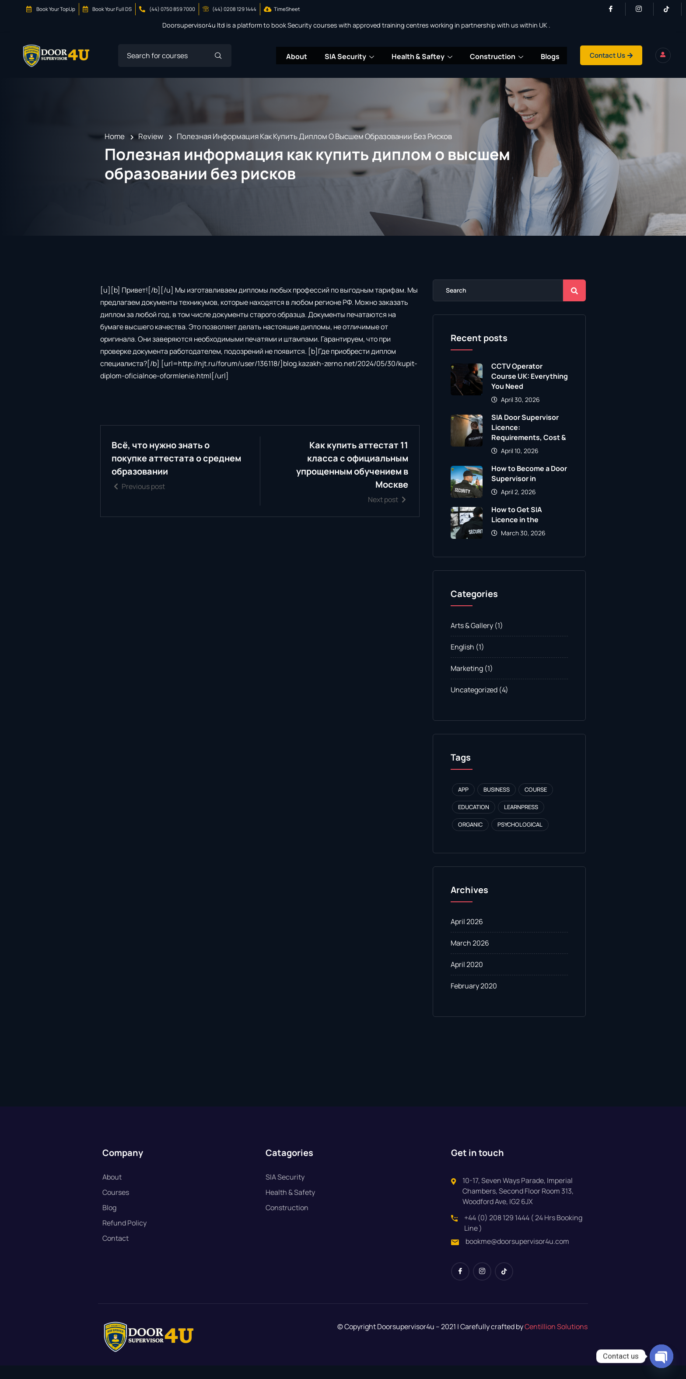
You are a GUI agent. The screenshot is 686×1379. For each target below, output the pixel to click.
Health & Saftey (446, 56)
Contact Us (639, 55)
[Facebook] (614, 9)
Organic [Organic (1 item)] (470, 838)
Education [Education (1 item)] (473, 820)
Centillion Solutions (556, 1340)
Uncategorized (474, 703)
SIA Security (373, 56)
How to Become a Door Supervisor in (529, 487)
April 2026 (467, 935)
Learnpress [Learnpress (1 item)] (521, 820)
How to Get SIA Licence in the (516, 528)
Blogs (576, 55)
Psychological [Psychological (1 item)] (519, 838)
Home (115, 150)
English (462, 660)
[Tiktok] (670, 9)
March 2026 (470, 956)
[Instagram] (642, 9)
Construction (522, 56)
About (319, 55)
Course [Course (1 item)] (536, 803)
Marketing (467, 682)
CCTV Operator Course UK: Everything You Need (529, 390)
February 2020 (474, 999)
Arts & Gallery (472, 639)
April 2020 (467, 978)
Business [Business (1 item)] (496, 803)
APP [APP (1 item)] (463, 803)
